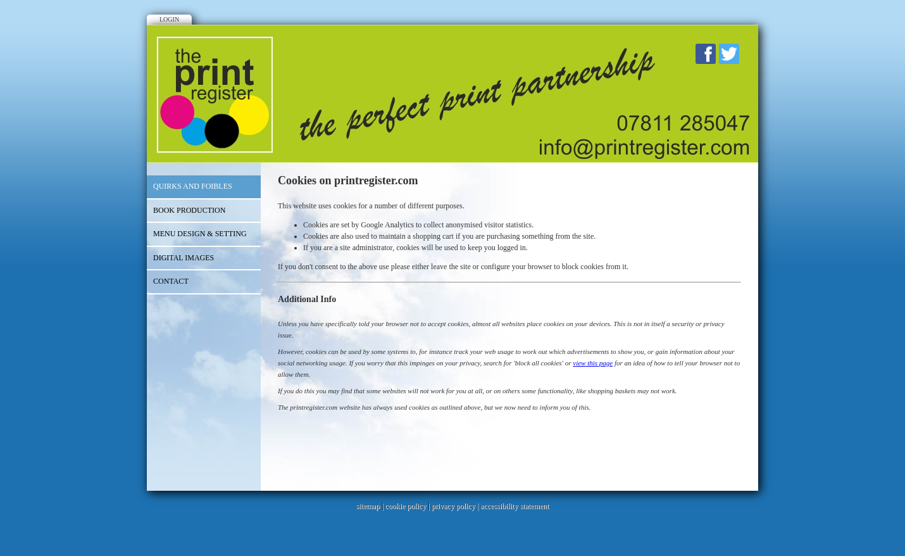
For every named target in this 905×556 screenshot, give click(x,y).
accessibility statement (514, 506)
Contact (171, 281)
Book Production (189, 210)
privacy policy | (456, 506)
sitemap (368, 506)
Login (169, 19)
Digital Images (183, 257)
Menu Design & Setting (200, 233)
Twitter (729, 54)
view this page (593, 363)
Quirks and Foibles (192, 186)
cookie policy (405, 506)
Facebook (706, 54)
